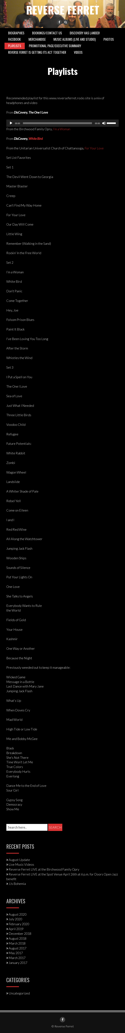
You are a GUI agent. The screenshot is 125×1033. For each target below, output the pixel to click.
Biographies (16, 32)
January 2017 (18, 962)
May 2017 (16, 953)
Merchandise (37, 39)
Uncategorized (19, 993)
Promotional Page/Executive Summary (55, 45)
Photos (109, 39)
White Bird (36, 138)
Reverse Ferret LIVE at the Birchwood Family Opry (44, 869)
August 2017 (17, 948)
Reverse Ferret (62, 9)
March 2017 (17, 958)
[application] (62, 123)
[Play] (11, 123)
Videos (78, 52)
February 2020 (19, 924)
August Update (19, 860)
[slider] (57, 123)
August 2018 (17, 938)
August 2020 (17, 914)
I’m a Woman (61, 129)
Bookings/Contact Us (47, 32)
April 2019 (16, 929)
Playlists (14, 45)
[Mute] (104, 123)
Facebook (14, 39)
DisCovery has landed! (85, 32)
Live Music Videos (21, 864)
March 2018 (17, 943)
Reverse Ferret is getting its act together (37, 52)
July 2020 (15, 919)
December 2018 (20, 934)
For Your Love (94, 148)
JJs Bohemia (17, 884)
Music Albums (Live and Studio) (74, 39)
